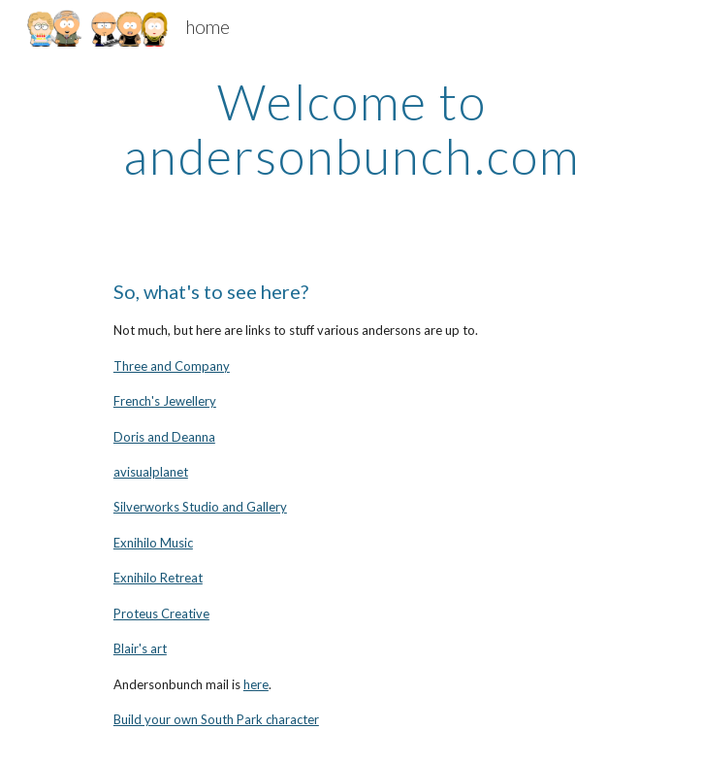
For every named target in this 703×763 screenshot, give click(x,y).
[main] (351, 128)
